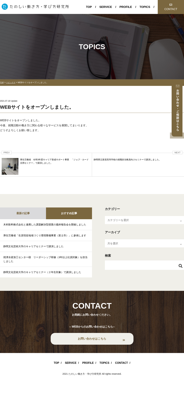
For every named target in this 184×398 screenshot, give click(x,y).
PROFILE (125, 7)
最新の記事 (23, 213)
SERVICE (105, 7)
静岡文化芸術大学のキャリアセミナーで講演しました (35, 255)
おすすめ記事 (69, 213)
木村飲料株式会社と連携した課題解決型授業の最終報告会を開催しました (44, 227)
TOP (89, 7)
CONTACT (170, 9)
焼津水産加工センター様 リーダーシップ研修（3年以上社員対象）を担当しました (45, 269)
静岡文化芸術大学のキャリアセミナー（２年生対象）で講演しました (44, 282)
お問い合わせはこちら (92, 349)
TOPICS (145, 7)
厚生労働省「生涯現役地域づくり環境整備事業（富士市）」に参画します (44, 242)
